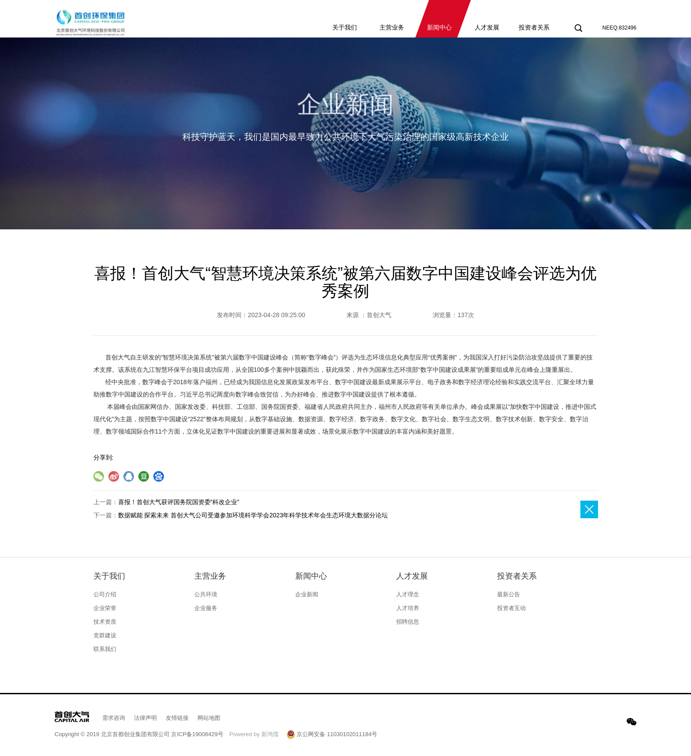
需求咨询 (113, 718)
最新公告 (508, 594)
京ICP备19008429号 (197, 734)
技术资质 (104, 621)
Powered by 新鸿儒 (254, 734)
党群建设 (104, 635)
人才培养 (407, 608)
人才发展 (412, 576)
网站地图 (208, 718)
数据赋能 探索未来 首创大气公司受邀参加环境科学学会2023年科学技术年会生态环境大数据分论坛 (253, 515)
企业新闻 (306, 594)
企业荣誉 (104, 608)
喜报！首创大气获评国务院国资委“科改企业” (178, 501)
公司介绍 (104, 594)
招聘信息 (407, 621)
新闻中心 (311, 576)
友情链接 (177, 718)
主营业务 (210, 576)
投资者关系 (517, 576)
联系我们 (104, 649)
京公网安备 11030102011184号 (331, 734)
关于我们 (109, 576)
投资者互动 (511, 608)
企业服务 (205, 608)
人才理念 (407, 594)
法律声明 (145, 718)
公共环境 (205, 594)
